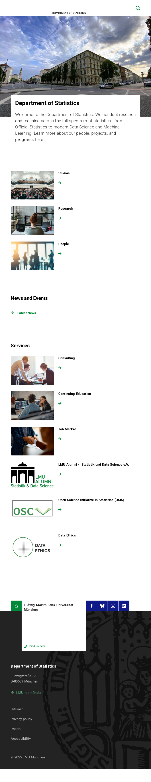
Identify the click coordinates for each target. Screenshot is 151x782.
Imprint (16, 729)
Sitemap (17, 709)
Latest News (26, 313)
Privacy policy (21, 719)
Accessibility (21, 739)
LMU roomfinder (28, 693)
